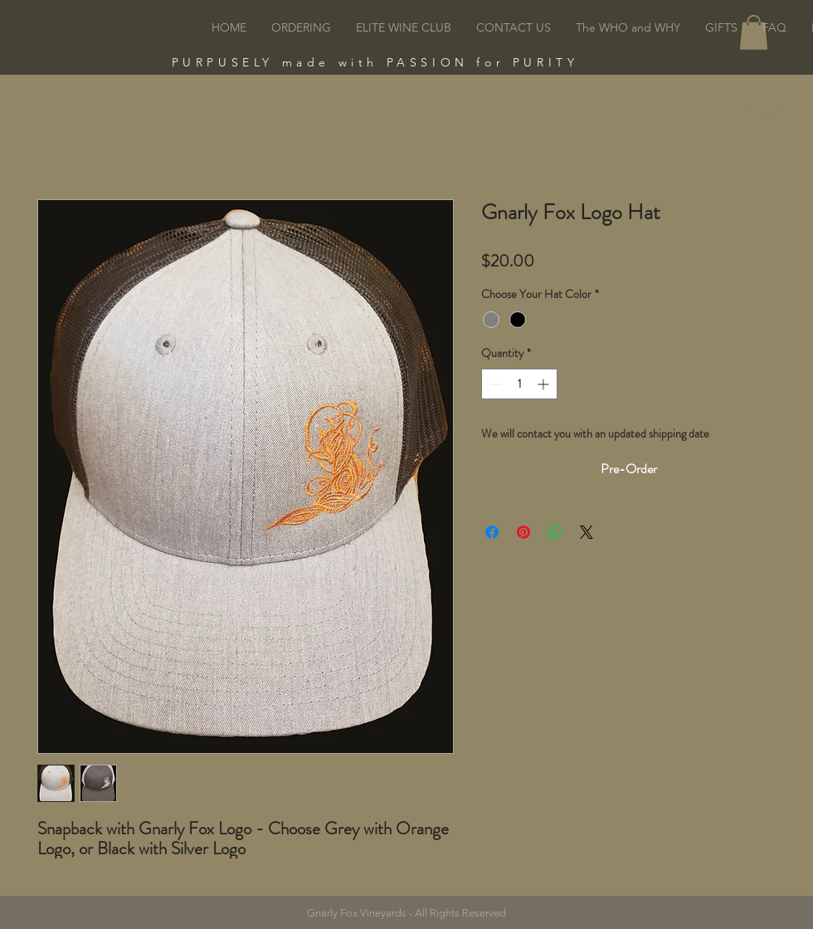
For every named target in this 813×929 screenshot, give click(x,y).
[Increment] (544, 383)
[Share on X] (586, 532)
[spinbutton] (519, 383)
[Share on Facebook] (492, 532)
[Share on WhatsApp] (555, 532)
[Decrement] (494, 383)
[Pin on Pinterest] (523, 532)
